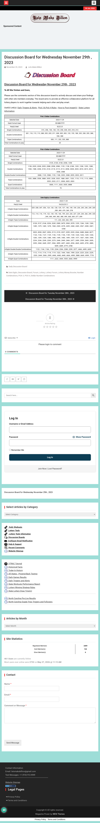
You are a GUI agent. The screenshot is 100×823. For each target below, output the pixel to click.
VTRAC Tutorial (13, 563)
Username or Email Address (21, 424)
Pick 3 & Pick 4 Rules (47, 108)
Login (91, 338)
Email (7, 695)
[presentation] (24, 735)
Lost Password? (55, 469)
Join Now (42, 469)
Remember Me (16, 450)
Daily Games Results (15, 577)
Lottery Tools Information (17, 534)
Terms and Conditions (17, 800)
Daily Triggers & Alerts (27, 108)
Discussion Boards (14, 537)
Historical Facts (13, 567)
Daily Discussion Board (18, 266)
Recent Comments (14, 547)
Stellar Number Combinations (43, 276)
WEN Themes (59, 814)
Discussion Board (25, 272)
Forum (35, 272)
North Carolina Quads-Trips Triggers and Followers (28, 602)
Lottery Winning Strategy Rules (19, 587)
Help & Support (13, 544)
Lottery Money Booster (67, 272)
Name (7, 684)
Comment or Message (15, 705)
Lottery (42, 272)
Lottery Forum (51, 272)
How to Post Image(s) (67, 108)
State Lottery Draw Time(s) (18, 591)
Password (13, 437)
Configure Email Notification (18, 541)
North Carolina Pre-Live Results (20, 598)
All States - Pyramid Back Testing (20, 574)
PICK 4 (27, 276)
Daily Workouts (13, 527)
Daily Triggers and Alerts (17, 581)
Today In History (13, 570)
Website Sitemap (13, 551)
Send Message (12, 743)
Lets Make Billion (35, 67)
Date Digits (12, 272)
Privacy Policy (14, 797)
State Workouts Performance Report (22, 584)
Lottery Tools (12, 530)
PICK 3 (21, 276)
